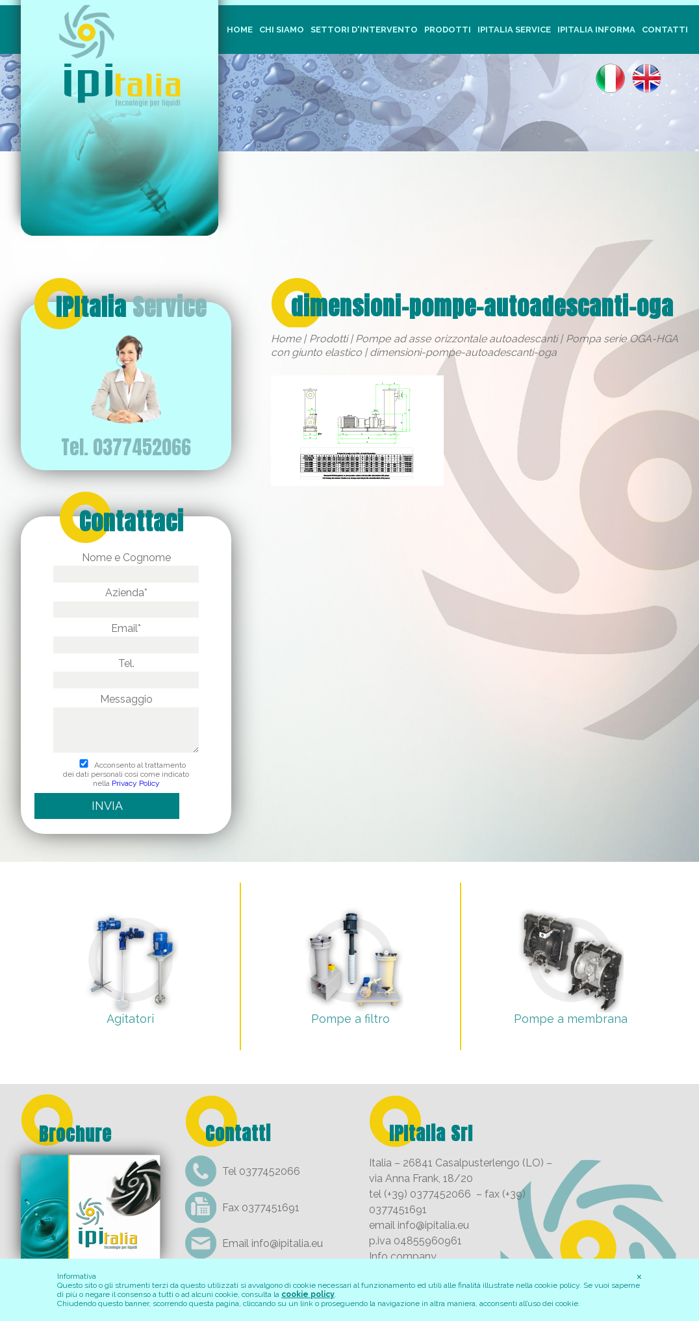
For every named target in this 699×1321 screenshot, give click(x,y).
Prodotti (447, 29)
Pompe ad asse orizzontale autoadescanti (456, 339)
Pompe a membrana (571, 1018)
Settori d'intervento (364, 29)
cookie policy (308, 1294)
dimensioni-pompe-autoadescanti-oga (482, 306)
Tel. (125, 671)
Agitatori (130, 1018)
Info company (403, 1256)
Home (240, 29)
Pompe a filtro (350, 1018)
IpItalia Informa (596, 29)
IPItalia (131, 307)
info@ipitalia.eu (287, 1243)
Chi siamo (281, 29)
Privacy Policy (136, 783)
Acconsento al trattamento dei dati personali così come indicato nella (126, 774)
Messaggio (125, 724)
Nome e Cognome (125, 565)
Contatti (665, 29)
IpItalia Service (514, 29)
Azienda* (125, 600)
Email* (125, 636)
